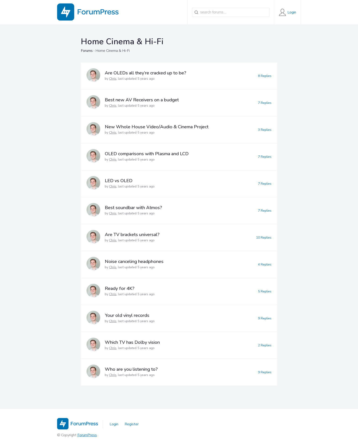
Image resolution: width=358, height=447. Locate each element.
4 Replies (264, 264)
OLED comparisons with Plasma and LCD (147, 154)
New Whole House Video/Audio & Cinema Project (156, 127)
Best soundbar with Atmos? (133, 208)
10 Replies (263, 237)
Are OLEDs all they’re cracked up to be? (145, 73)
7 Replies (264, 103)
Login (114, 424)
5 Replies (264, 291)
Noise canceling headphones (134, 261)
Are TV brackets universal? (132, 234)
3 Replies (264, 130)
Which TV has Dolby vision (132, 342)
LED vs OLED (118, 181)
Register (132, 424)
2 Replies (264, 345)
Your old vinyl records (127, 315)
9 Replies (264, 318)
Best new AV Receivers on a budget (142, 100)
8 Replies (264, 76)
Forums (87, 50)
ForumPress (87, 435)
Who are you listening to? (131, 369)
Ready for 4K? (119, 288)
